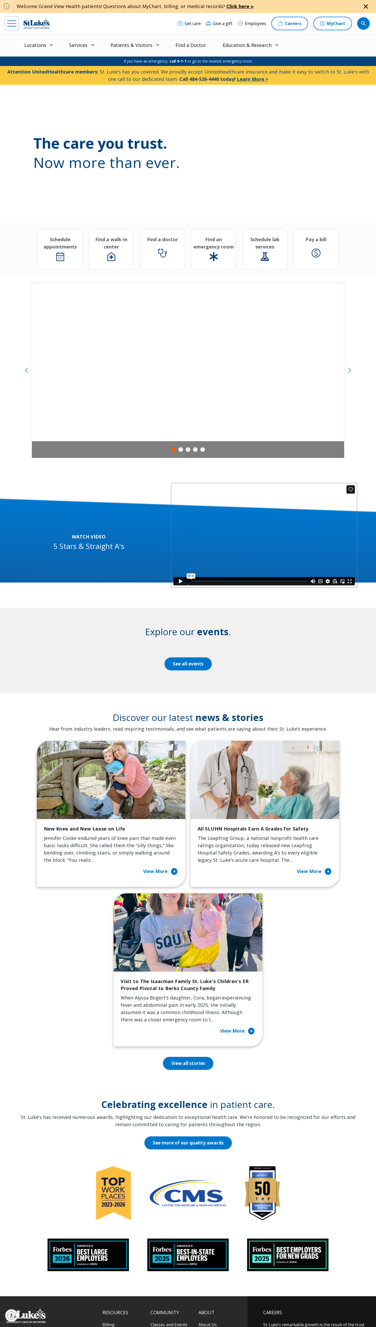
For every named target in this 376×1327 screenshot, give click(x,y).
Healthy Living (164, 1227)
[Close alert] (365, 6)
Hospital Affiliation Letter (120, 1234)
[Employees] (252, 23)
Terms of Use (199, 1305)
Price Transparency (121, 1249)
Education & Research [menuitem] (247, 45)
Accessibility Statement (144, 1305)
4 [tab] (195, 449)
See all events (188, 664)
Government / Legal (179, 1311)
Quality (205, 1252)
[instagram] (25, 1293)
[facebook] (9, 1293)
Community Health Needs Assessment (168, 1201)
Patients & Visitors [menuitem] (131, 45)
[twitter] (72, 1294)
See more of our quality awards (188, 1005)
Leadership (209, 1230)
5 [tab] (202, 449)
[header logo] (37, 23)
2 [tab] (180, 449)
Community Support (170, 1216)
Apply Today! (287, 1260)
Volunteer (160, 1238)
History (205, 1219)
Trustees (207, 1263)
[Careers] (290, 23)
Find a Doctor (190, 45)
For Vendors (114, 1219)
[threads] (57, 1294)
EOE (105, 1305)
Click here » (240, 6)
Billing (108, 1187)
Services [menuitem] (78, 45)
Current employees (294, 1282)
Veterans (111, 1260)
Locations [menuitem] (35, 45)
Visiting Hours (116, 1271)
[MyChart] (332, 23)
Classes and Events (168, 1187)
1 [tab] (173, 449)
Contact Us (209, 1198)
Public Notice (175, 1305)
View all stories (188, 925)
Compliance (151, 1311)
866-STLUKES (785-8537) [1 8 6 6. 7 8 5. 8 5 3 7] (48, 1193)
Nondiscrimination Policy (120, 1311)
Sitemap (204, 1311)
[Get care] (189, 23)
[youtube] (88, 1293)
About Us (207, 1187)
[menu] (12, 23)
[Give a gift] (219, 23)
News (203, 1241)
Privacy (118, 1305)
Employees (209, 1208)
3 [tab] (188, 449)
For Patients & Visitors (124, 1208)
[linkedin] (41, 1293)
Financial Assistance (121, 1198)
